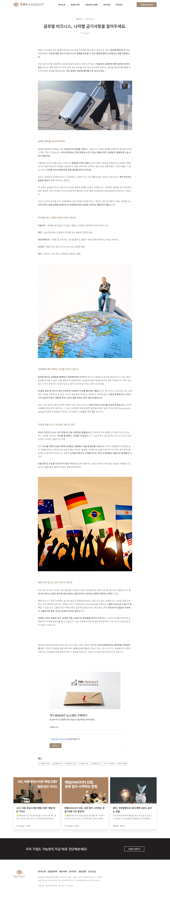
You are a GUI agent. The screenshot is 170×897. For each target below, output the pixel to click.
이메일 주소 (54, 727)
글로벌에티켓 (57, 763)
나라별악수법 (83, 763)
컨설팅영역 (52, 871)
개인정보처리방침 (51, 885)
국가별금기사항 (44, 763)
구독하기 (55, 745)
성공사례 (63, 871)
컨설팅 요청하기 (134, 849)
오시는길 (92, 871)
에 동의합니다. (65, 739)
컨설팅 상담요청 (147, 4)
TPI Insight (85, 33)
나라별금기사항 (70, 763)
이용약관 (41, 885)
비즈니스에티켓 (109, 763)
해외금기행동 (122, 763)
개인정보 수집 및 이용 (60, 739)
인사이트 (73, 871)
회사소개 (42, 871)
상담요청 (82, 871)
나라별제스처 (95, 763)
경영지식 (79, 19)
